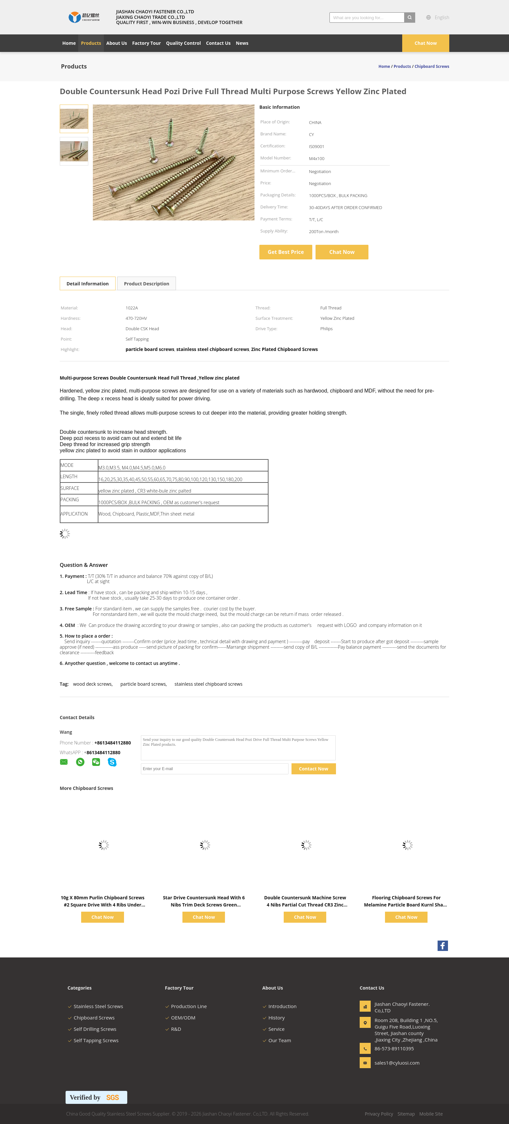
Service (273, 1029)
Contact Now (313, 769)
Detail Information (88, 284)
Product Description (146, 284)
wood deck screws (92, 684)
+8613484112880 (112, 743)
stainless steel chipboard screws (208, 684)
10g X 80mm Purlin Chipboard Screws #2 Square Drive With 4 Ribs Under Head (102, 904)
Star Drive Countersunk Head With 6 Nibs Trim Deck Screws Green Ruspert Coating (204, 904)
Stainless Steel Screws (95, 1006)
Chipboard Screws (91, 1017)
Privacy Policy (379, 1114)
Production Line (186, 1006)
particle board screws (143, 684)
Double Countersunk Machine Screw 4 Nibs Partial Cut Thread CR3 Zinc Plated (305, 904)
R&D (173, 1029)
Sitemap (406, 1114)
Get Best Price (286, 252)
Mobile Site (431, 1114)
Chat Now (426, 43)
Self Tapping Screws (93, 1040)
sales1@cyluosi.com (395, 1062)
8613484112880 (103, 752)
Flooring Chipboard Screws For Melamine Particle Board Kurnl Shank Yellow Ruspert (406, 904)
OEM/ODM (180, 1017)
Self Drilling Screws (92, 1029)
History (273, 1017)
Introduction (279, 1006)
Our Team (276, 1040)
